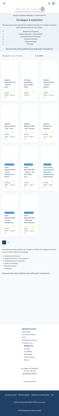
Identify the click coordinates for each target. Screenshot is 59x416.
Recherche (43, 9)
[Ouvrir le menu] (4, 3)
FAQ (23, 337)
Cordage (27, 349)
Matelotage (28, 354)
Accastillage (28, 351)
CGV (52, 395)
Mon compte (26, 332)
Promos (26, 360)
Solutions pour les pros (29, 340)
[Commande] (45, 55)
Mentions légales (24, 395)
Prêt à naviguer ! (29, 357)
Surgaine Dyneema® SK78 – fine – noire (9, 126)
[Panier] (54, 3)
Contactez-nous (27, 343)
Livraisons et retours (29, 334)
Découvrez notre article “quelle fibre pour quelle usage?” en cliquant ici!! (29, 49)
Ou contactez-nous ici (29, 373)
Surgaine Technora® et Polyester (47, 126)
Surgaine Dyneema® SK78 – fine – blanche (29, 126)
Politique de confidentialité (40, 395)
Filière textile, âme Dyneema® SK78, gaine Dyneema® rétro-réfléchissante (49, 172)
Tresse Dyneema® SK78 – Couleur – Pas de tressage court (29, 172)
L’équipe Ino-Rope (11, 395)
